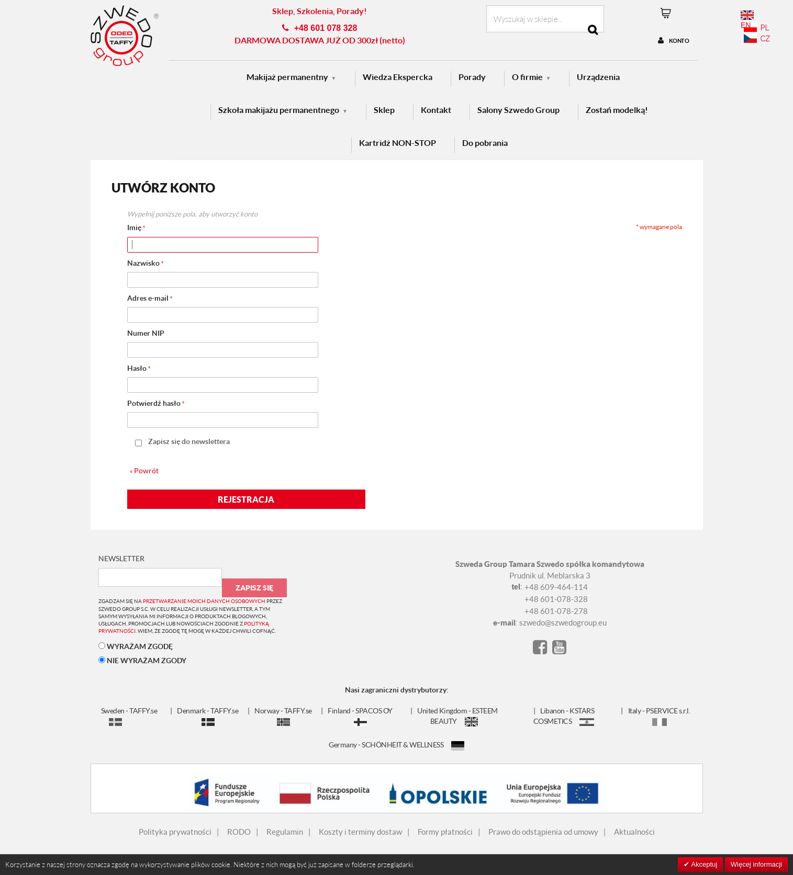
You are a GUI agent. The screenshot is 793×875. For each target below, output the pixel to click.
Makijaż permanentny (287, 77)
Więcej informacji (756, 864)
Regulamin (284, 831)
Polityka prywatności (175, 831)
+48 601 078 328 (326, 28)
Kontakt (436, 110)
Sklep (384, 110)
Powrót (144, 470)
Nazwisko (143, 262)
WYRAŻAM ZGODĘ (135, 646)
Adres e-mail (148, 297)
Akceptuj (703, 864)
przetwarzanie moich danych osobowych (204, 601)
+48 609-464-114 (556, 587)
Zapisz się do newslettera (189, 441)
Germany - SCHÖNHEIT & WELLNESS (396, 744)
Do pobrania (485, 142)
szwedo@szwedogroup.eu (563, 622)
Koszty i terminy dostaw (360, 831)
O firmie (527, 77)
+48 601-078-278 (556, 611)
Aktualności (634, 831)
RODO (239, 831)
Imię (134, 227)
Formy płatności (445, 831)
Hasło (137, 367)
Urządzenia (598, 77)
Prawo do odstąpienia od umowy (543, 831)
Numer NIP (145, 332)
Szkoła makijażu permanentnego (278, 110)
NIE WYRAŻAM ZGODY (142, 660)
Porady (472, 77)
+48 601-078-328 (556, 599)
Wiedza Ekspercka (397, 77)
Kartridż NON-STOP (397, 142)
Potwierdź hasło (154, 403)
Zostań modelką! (617, 110)
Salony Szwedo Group (518, 110)
